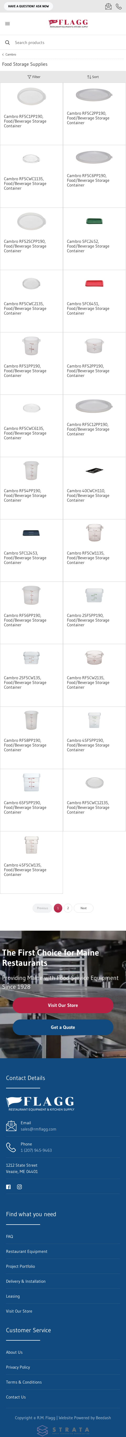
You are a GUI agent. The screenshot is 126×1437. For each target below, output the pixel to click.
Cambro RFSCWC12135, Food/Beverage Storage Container (88, 807)
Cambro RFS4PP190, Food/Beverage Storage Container (25, 495)
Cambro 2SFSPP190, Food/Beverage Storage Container (88, 620)
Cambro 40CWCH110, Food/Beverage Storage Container (88, 495)
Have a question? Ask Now (28, 6)
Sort (93, 76)
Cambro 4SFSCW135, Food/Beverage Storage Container (25, 870)
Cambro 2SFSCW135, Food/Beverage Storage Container (25, 682)
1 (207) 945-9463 (36, 1150)
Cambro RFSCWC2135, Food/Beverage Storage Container (25, 308)
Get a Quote (63, 1027)
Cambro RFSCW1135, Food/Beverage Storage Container (88, 558)
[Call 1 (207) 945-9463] (119, 6)
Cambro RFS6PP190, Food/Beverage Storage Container (25, 620)
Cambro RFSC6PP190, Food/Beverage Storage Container (88, 180)
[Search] (63, 42)
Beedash (103, 1417)
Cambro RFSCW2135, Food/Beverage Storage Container (88, 682)
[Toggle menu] (7, 23)
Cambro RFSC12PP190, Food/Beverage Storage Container (88, 429)
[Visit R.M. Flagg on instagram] (19, 1186)
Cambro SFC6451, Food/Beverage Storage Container (88, 308)
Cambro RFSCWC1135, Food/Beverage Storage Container (25, 183)
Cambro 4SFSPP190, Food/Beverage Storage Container (88, 745)
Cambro (11, 54)
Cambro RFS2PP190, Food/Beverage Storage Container (88, 371)
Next (84, 908)
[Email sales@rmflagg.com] (108, 6)
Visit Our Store (63, 1005)
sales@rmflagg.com (38, 1129)
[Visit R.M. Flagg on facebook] (8, 1186)
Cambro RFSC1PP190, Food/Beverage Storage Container (25, 121)
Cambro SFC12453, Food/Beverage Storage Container (25, 558)
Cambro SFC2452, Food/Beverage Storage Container (88, 246)
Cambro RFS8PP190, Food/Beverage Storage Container (25, 745)
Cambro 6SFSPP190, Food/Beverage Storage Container (25, 807)
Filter (33, 76)
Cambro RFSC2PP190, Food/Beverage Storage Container (88, 118)
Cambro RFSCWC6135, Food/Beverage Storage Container (25, 433)
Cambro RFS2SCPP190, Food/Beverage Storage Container (25, 246)
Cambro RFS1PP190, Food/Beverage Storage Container (25, 371)
